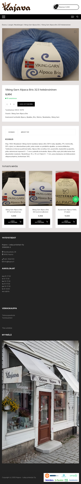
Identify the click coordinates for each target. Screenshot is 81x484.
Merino (39, 117)
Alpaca (23, 117)
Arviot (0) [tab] (25, 132)
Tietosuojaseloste (8, 315)
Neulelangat (18, 25)
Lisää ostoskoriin (26, 104)
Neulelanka (46, 117)
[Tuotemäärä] (10, 104)
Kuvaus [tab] (12, 132)
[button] (75, 31)
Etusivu (4, 25)
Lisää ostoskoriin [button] (14, 221)
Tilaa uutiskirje (7, 328)
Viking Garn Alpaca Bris (32, 25)
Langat (10, 25)
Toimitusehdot (7, 318)
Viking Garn (55, 117)
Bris (34, 117)
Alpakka (29, 117)
